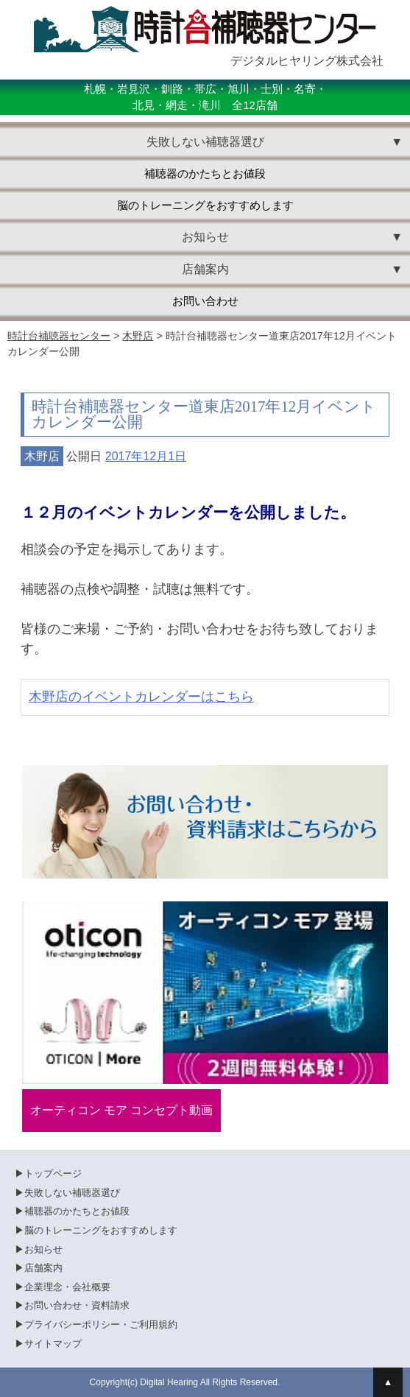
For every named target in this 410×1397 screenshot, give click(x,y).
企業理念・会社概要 (67, 1286)
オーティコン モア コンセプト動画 (121, 1110)
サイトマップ (53, 1343)
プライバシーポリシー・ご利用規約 (100, 1324)
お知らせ (43, 1249)
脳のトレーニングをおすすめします (205, 205)
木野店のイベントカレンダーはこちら (141, 696)
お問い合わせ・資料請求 (77, 1305)
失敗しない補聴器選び (72, 1192)
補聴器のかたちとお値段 (205, 174)
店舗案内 (43, 1267)
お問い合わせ (205, 301)
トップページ (53, 1173)
